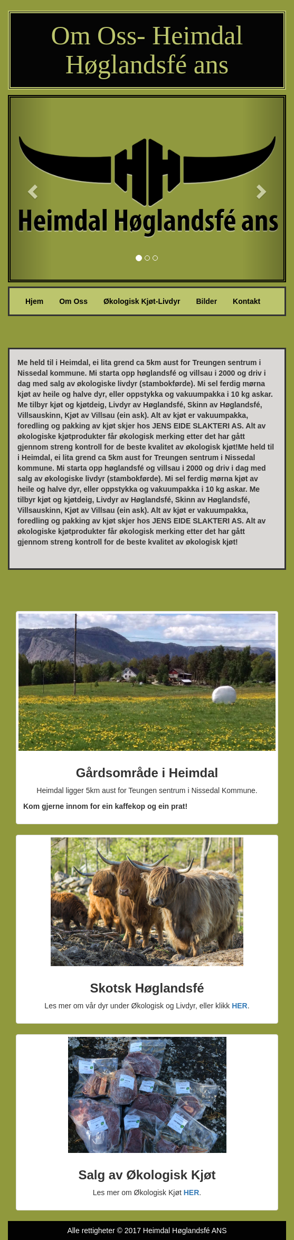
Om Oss (73, 301)
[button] (31, 189)
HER (240, 1005)
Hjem (38, 300)
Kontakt (246, 301)
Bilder (206, 301)
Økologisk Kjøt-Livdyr (141, 301)
